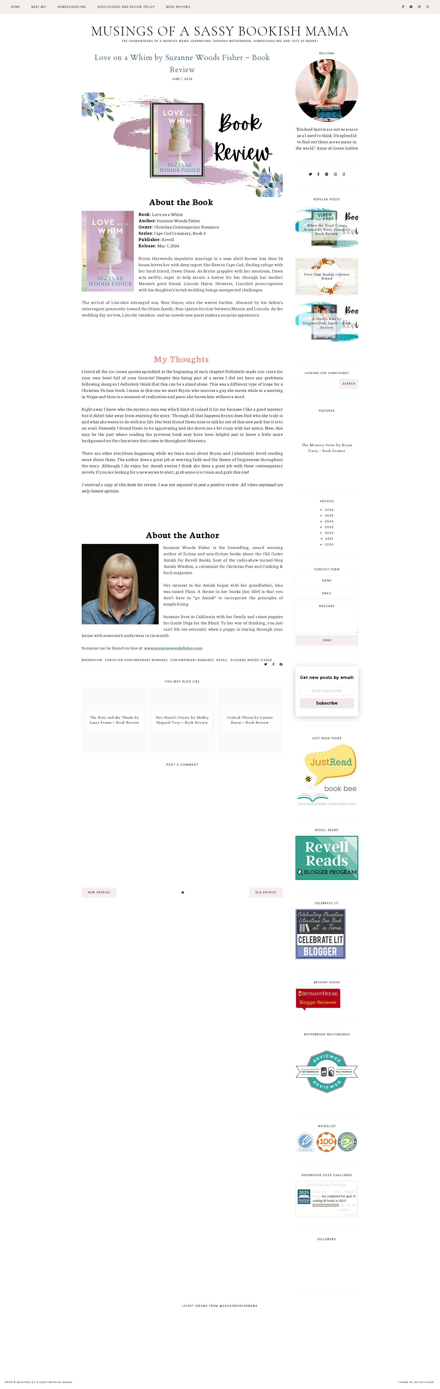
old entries (266, 892)
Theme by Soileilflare (416, 1382)
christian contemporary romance (136, 660)
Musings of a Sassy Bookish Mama (220, 31)
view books (349, 1214)
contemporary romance (192, 660)
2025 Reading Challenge (326, 1184)
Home (15, 7)
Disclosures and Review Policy (126, 7)
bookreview (92, 660)
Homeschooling (72, 7)
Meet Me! (39, 7)
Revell (222, 660)
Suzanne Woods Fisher (251, 660)
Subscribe (327, 703)
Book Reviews (178, 7)
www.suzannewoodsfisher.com (173, 647)
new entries (99, 892)
